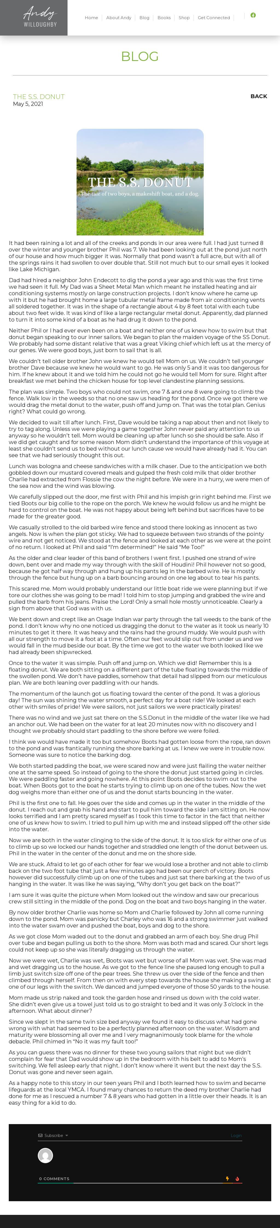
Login (236, 1135)
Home (91, 17)
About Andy (118, 17)
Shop (184, 17)
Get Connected (214, 17)
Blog (144, 17)
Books (164, 17)
